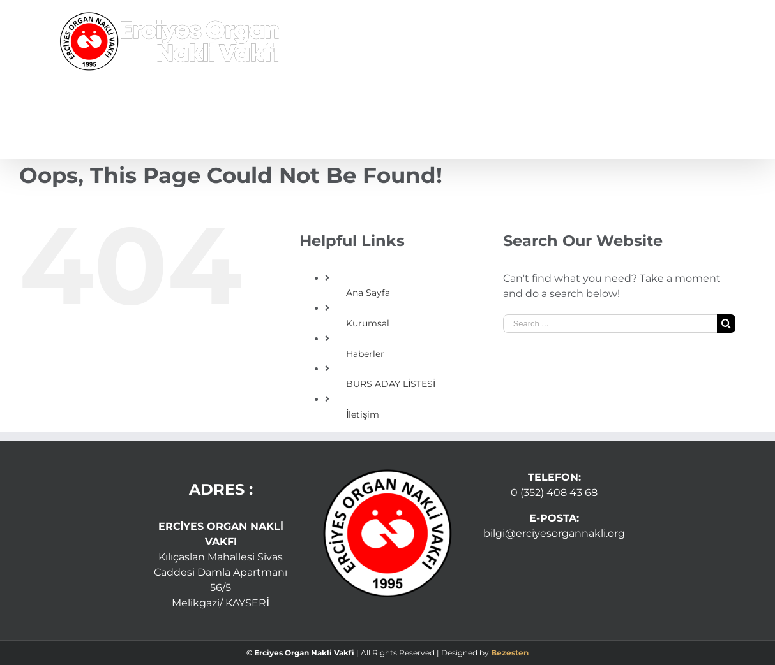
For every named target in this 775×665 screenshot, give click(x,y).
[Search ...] (610, 323)
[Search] (696, 121)
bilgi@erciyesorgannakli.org (554, 533)
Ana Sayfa (368, 292)
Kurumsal (367, 323)
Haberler (365, 354)
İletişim (362, 414)
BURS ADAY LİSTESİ (390, 384)
